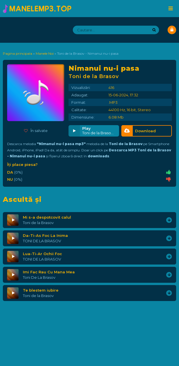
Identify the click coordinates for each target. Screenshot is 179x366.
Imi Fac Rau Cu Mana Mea (49, 272)
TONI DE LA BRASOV (42, 241)
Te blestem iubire (41, 290)
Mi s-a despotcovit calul (47, 217)
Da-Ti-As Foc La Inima (45, 235)
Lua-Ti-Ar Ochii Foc (42, 253)
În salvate (36, 130)
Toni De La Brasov (39, 277)
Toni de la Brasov (38, 222)
